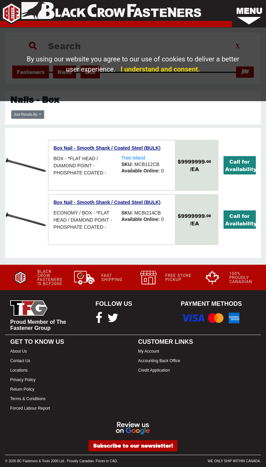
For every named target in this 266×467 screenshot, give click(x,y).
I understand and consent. (160, 69)
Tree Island (133, 158)
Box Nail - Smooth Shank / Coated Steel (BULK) (107, 148)
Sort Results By (26, 114)
